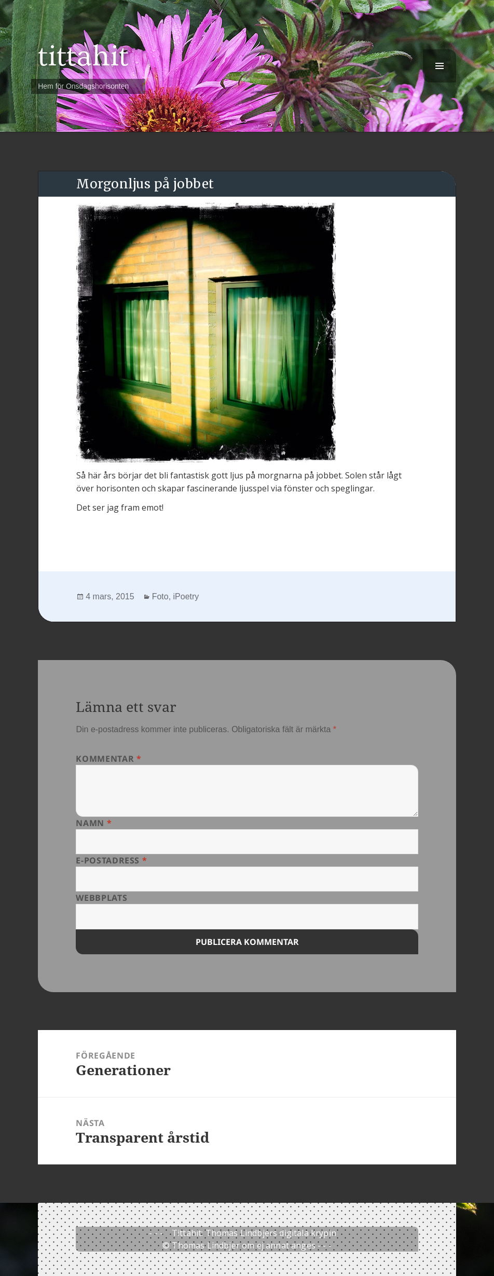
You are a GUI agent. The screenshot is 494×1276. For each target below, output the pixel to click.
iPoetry (186, 596)
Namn (94, 823)
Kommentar (108, 758)
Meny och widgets (439, 82)
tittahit (83, 56)
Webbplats (101, 897)
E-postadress (111, 860)
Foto (160, 596)
